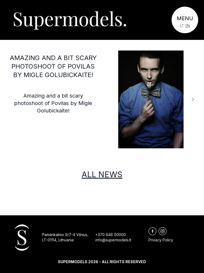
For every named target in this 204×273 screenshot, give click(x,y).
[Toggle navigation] (185, 20)
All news (102, 174)
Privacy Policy (160, 240)
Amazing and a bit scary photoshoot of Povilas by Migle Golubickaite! (53, 66)
